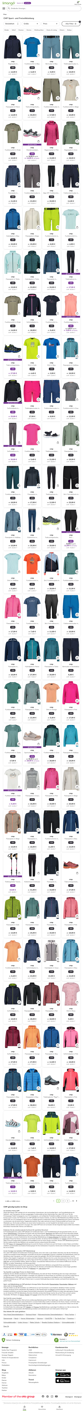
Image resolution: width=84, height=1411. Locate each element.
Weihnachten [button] (39, 32)
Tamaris (64, 1240)
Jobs (3, 1362)
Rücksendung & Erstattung (64, 1354)
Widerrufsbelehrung (35, 1354)
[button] (12, 25)
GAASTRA (48, 1320)
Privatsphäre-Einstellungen (38, 1364)
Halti (5, 1263)
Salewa (22, 1296)
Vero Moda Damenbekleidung (14, 1316)
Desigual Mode (31, 1316)
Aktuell (31, 1374)
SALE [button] (14, 32)
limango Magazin (7, 1357)
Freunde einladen (7, 1354)
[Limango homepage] (10, 3)
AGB (30, 1352)
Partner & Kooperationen (10, 1359)
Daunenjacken (54, 1286)
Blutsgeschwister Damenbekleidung (50, 1316)
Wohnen (5, 1387)
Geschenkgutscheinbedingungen (40, 1367)
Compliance (32, 1359)
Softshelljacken (12, 1235)
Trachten (5, 1389)
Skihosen (71, 1286)
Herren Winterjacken (28, 1320)
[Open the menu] (5, 9)
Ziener (11, 1246)
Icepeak (35, 1296)
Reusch (52, 1291)
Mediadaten (6, 1367)
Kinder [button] (6, 32)
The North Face (60, 1320)
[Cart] (19, 57)
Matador (28, 1309)
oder (40, 1270)
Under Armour (23, 1324)
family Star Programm (9, 1352)
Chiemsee (19, 1246)
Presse (4, 1364)
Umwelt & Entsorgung (63, 1357)
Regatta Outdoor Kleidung (51, 1324)
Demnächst (32, 1377)
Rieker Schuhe (35, 1324)
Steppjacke (49, 1235)
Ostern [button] (62, 32)
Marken (4, 1392)
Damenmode (8, 1320)
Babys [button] (69, 32)
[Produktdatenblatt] (13, 57)
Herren (4, 1384)
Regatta (27, 1296)
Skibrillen (33, 1270)
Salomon (40, 1320)
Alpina (44, 1270)
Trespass (36, 1309)
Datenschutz (33, 1357)
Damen (4, 1382)
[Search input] (43, 9)
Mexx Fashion (69, 1316)
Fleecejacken (63, 1286)
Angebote (5, 1374)
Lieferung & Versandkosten (64, 1352)
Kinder (4, 1379)
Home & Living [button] (51, 32)
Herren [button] (28, 32)
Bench (16, 1320)
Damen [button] (21, 32)
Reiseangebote (33, 1384)
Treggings (70, 1320)
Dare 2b (6, 1328)
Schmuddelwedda (10, 1324)
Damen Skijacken (54, 1238)
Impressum (32, 1362)
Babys (4, 1377)
